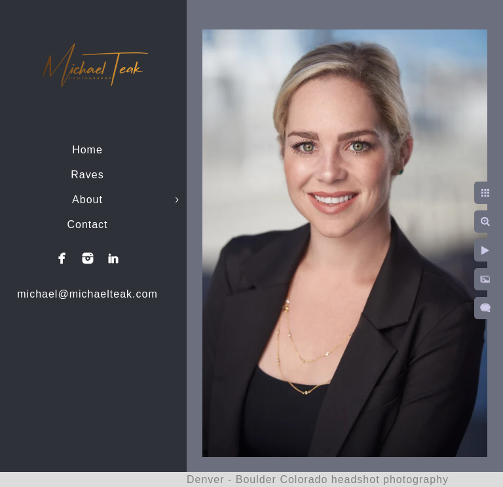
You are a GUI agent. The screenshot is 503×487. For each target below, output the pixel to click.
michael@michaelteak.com (87, 294)
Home (87, 149)
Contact (87, 224)
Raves (87, 174)
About (87, 199)
